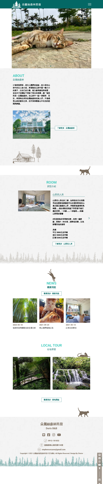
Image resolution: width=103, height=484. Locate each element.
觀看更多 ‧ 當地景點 (51, 417)
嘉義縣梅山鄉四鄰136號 (51, 462)
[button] (50, 83)
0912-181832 (51, 457)
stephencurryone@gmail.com (51, 466)
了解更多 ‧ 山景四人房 (63, 261)
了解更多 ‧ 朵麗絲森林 (66, 145)
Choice (80, 471)
